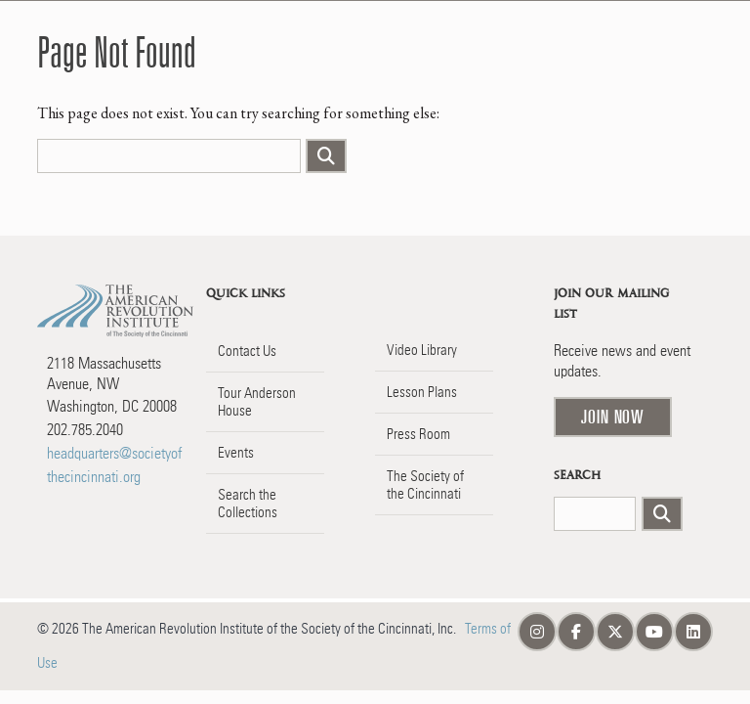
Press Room (418, 434)
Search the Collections (247, 503)
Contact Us (247, 351)
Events (236, 453)
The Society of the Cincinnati (425, 485)
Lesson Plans (422, 392)
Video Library (422, 350)
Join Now (613, 416)
